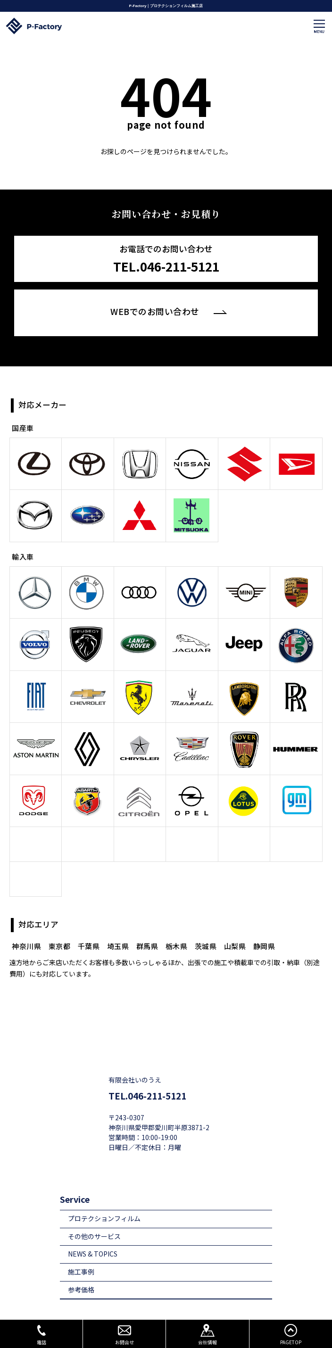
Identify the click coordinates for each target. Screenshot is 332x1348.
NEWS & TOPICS (92, 1236)
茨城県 (206, 929)
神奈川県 (26, 929)
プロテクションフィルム (104, 1201)
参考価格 (81, 1272)
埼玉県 (118, 929)
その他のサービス (94, 1219)
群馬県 (147, 929)
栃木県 (177, 929)
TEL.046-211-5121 (147, 1079)
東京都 (60, 929)
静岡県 (264, 929)
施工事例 (81, 1254)
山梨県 (235, 929)
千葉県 (89, 929)
